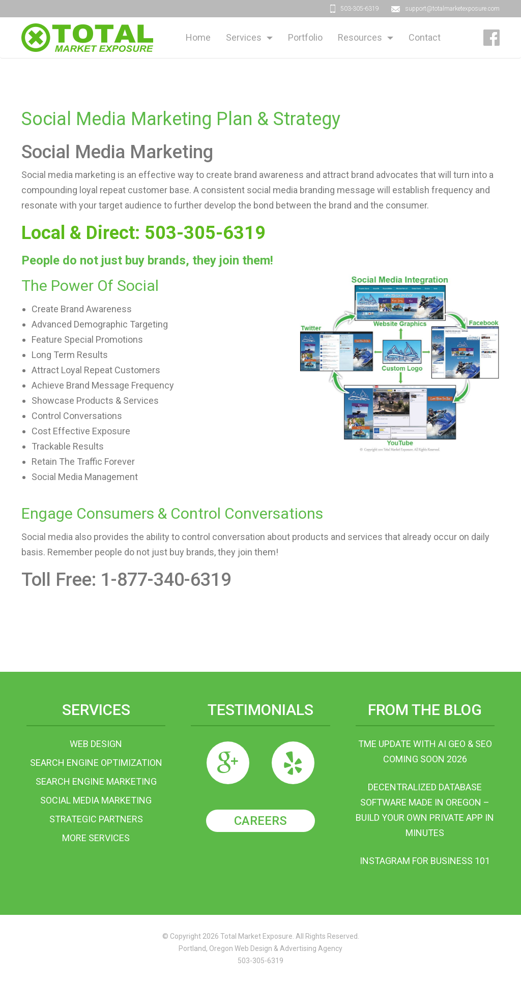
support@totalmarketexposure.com (452, 8)
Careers (260, 821)
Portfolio (305, 37)
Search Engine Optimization (96, 762)
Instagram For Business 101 (425, 860)
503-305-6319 (359, 8)
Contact (425, 37)
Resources (360, 37)
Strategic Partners (96, 819)
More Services (96, 837)
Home (198, 37)
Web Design (96, 743)
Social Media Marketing (96, 800)
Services (244, 37)
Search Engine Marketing (96, 781)
